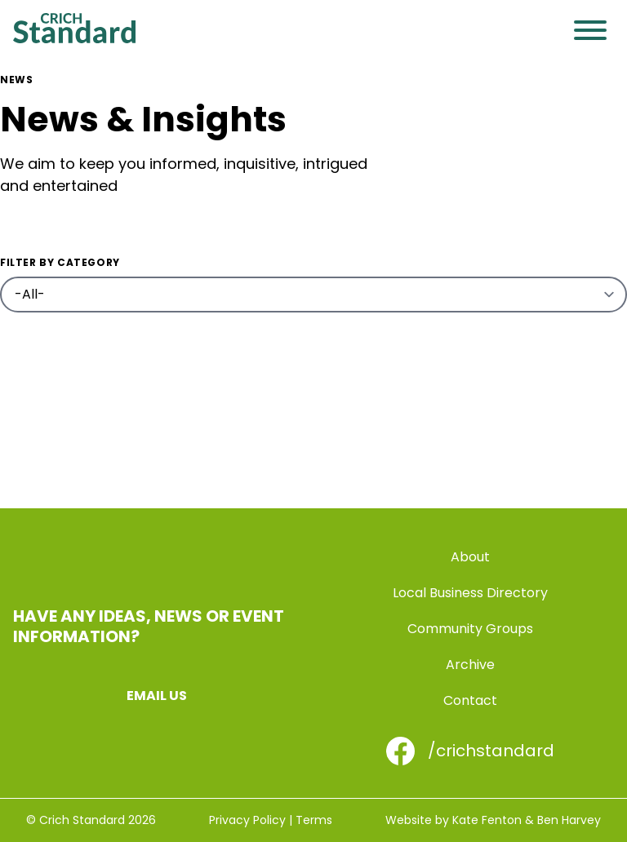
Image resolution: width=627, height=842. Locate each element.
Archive (470, 664)
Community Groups (470, 628)
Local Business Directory (470, 592)
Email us (157, 695)
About (470, 556)
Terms (314, 820)
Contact (470, 700)
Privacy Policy (247, 820)
